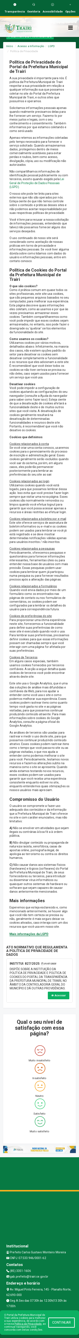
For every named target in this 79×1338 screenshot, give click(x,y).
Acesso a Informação (30, 46)
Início (9, 46)
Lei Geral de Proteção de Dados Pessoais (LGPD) (36, 182)
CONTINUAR (61, 1322)
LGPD (51, 46)
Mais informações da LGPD (28, 934)
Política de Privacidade (28, 1323)
